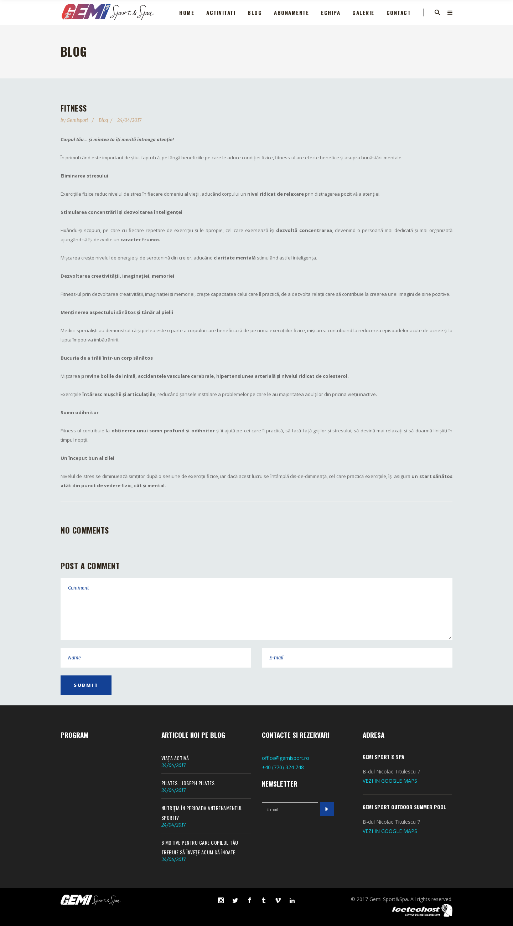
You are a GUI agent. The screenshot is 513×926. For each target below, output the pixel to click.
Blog (103, 120)
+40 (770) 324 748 (283, 767)
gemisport (78, 120)
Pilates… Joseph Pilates (188, 783)
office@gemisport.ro (285, 758)
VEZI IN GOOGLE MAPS (390, 780)
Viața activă (175, 758)
